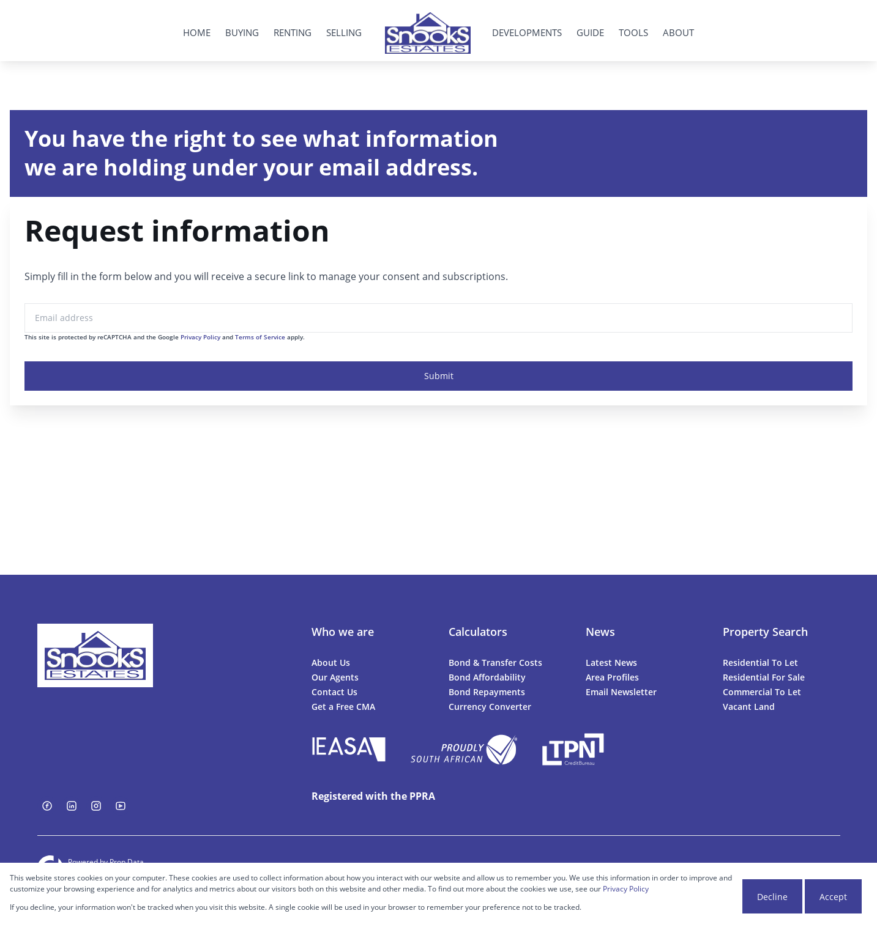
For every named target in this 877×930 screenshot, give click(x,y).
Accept (833, 896)
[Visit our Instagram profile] (96, 806)
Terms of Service (260, 337)
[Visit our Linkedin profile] (71, 806)
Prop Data (127, 862)
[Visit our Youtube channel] (120, 806)
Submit (438, 376)
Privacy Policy (200, 337)
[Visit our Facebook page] (47, 806)
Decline (772, 896)
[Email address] (438, 318)
